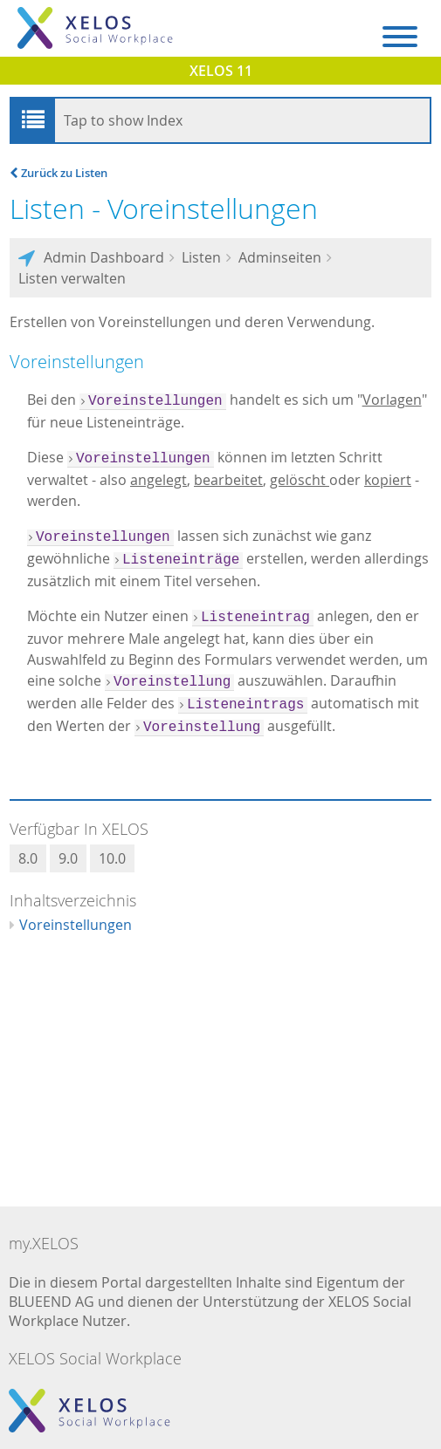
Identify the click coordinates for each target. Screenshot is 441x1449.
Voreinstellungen (75, 924)
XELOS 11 (220, 70)
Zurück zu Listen (58, 173)
